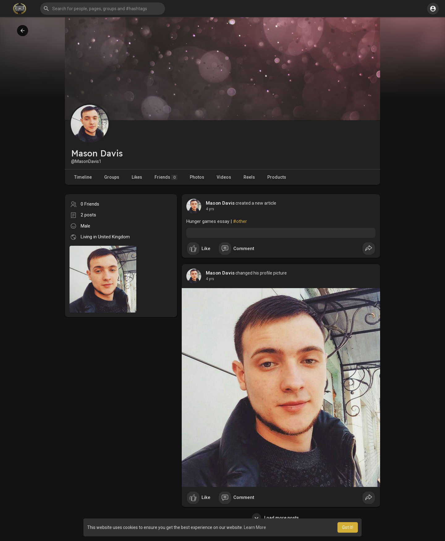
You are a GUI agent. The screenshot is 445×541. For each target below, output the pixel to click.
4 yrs (210, 209)
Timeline (83, 177)
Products (276, 177)
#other (240, 221)
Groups (111, 177)
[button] (102, 8)
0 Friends (90, 204)
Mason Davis (220, 203)
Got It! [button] (347, 527)
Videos (224, 177)
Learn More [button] (255, 527)
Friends (166, 177)
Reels (249, 177)
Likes (137, 177)
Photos (197, 177)
